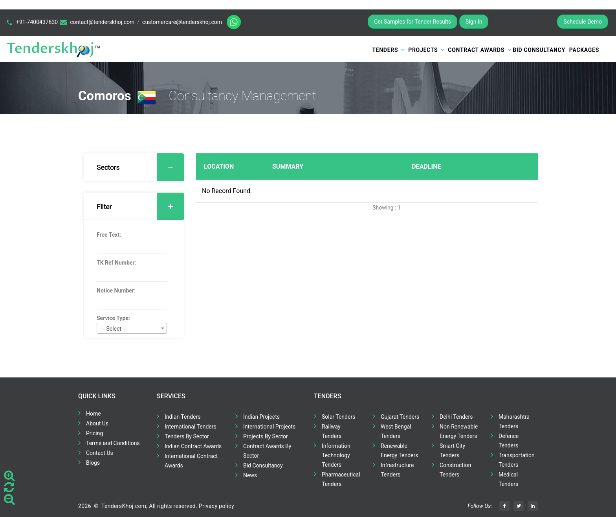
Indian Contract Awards (193, 446)
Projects (423, 50)
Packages (584, 50)
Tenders (385, 50)
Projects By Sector (265, 436)
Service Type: (113, 318)
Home (93, 413)
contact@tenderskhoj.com (102, 22)
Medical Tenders (508, 479)
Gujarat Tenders (400, 417)
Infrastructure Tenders (397, 470)
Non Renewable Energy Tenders (459, 431)
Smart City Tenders (452, 450)
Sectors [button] (140, 167)
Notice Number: (116, 290)
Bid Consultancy (539, 50)
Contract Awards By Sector (267, 451)
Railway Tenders (331, 431)
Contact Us (99, 453)
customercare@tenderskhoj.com (182, 22)
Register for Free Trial (523, 21)
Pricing (94, 433)
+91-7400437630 (37, 22)
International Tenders (190, 426)
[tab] (134, 167)
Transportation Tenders (517, 460)
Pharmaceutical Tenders (341, 479)
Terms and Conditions (113, 443)
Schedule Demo (582, 21)
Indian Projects (261, 417)
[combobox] (132, 328)
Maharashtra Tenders (514, 421)
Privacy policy (216, 506)
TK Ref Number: (116, 262)
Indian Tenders (183, 417)
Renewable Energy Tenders (399, 450)
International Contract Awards (191, 461)
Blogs (93, 463)
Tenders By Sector (187, 436)
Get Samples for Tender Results (412, 21)
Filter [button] (140, 206)
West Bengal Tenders (396, 431)
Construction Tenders (455, 470)
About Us (97, 423)
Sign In (474, 21)
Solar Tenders (338, 417)
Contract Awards (476, 50)
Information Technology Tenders (336, 455)
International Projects (269, 426)
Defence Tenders (509, 441)
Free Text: (109, 235)
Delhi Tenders (456, 417)
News (250, 475)
